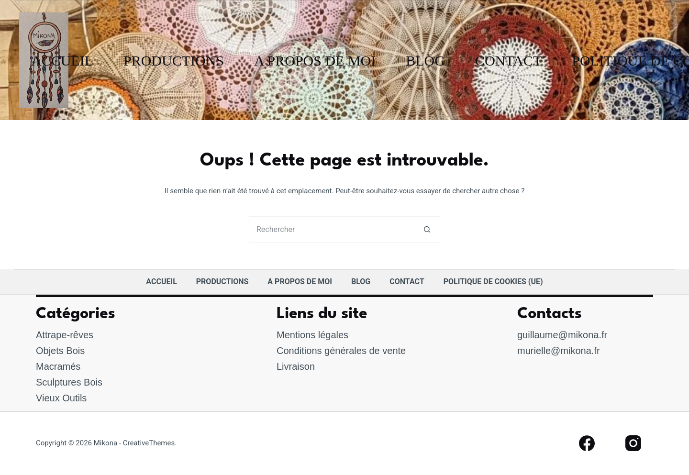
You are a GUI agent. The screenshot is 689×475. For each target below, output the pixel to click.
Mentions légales (312, 335)
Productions (173, 60)
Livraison (296, 366)
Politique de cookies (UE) (493, 281)
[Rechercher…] (331, 229)
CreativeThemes (149, 443)
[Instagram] (634, 444)
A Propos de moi (315, 60)
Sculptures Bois (69, 382)
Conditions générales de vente (341, 350)
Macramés (58, 366)
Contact (508, 60)
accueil (62, 60)
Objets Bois (60, 350)
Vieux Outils (61, 398)
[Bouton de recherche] (427, 229)
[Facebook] (587, 444)
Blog (425, 60)
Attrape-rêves (64, 335)
